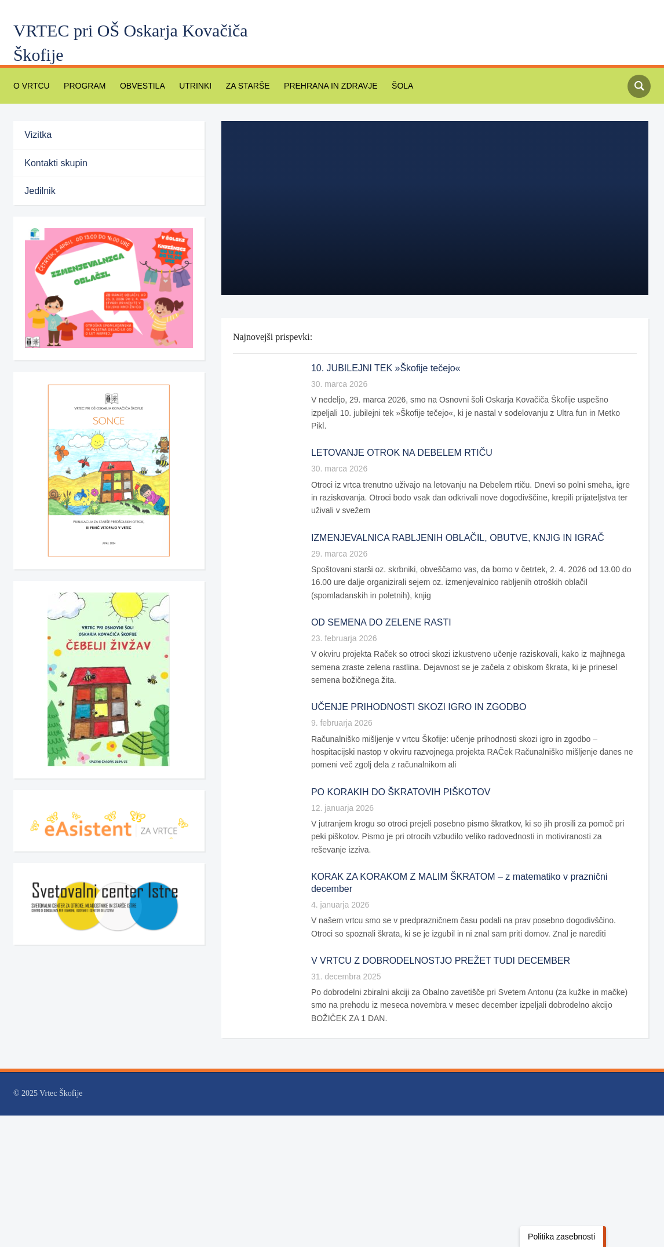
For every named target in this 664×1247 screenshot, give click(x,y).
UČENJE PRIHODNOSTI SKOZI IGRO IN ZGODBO (410, 694)
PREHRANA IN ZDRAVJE (314, 85)
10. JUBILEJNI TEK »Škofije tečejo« (383, 368)
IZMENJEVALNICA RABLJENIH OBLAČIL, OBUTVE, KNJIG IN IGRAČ (448, 524)
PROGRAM (80, 85)
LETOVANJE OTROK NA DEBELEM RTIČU (394, 439)
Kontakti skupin (60, 163)
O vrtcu (29, 85)
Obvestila (135, 85)
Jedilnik (45, 190)
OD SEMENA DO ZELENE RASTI (376, 609)
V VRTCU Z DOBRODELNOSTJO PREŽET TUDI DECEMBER (429, 947)
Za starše (234, 85)
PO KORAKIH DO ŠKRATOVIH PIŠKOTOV (395, 778)
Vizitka (43, 134)
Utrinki (184, 85)
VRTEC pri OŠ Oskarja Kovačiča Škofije (131, 43)
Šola (382, 85)
